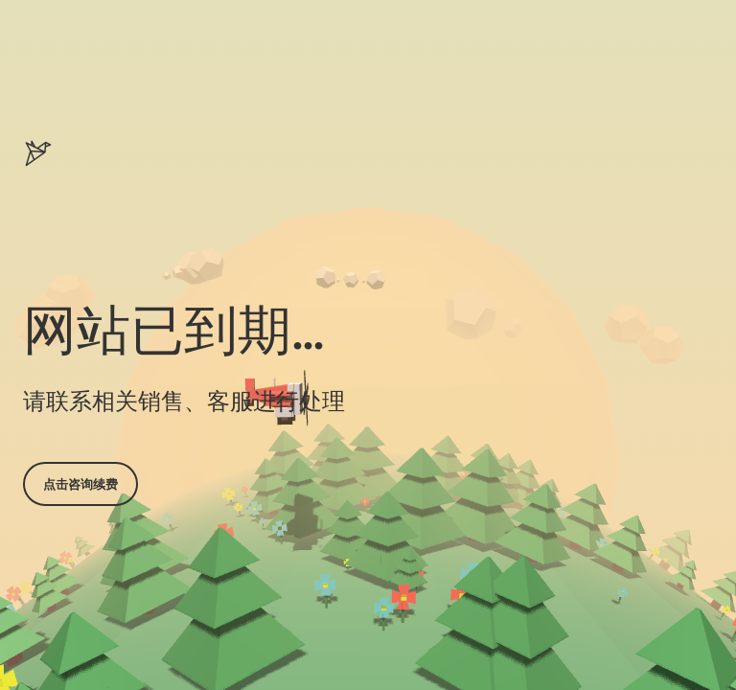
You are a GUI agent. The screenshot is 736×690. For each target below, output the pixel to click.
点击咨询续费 (80, 484)
